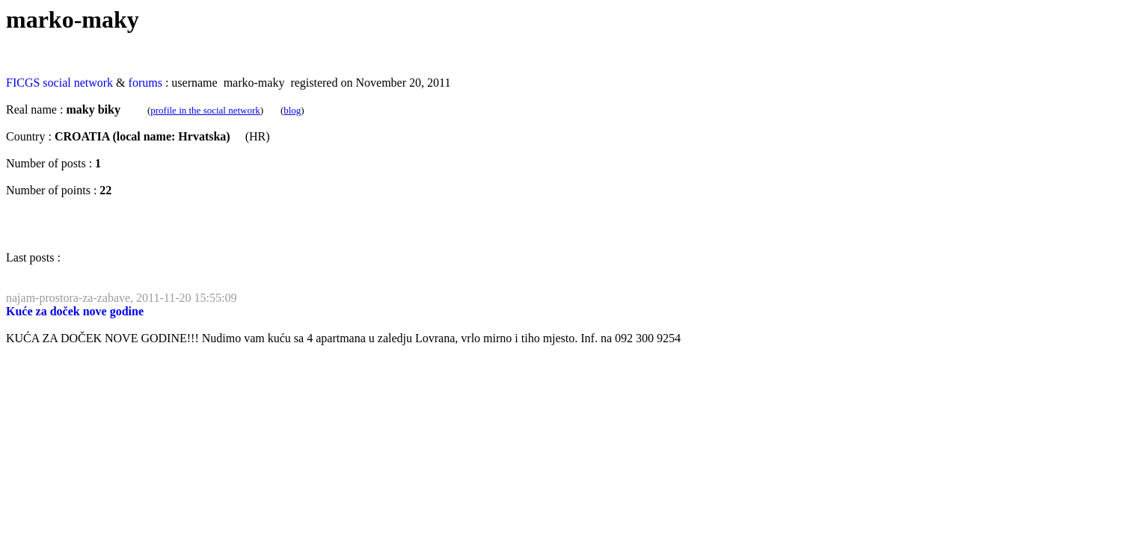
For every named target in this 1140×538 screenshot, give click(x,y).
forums (145, 82)
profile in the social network (205, 110)
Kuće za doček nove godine (75, 311)
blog (292, 110)
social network (78, 82)
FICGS (23, 82)
